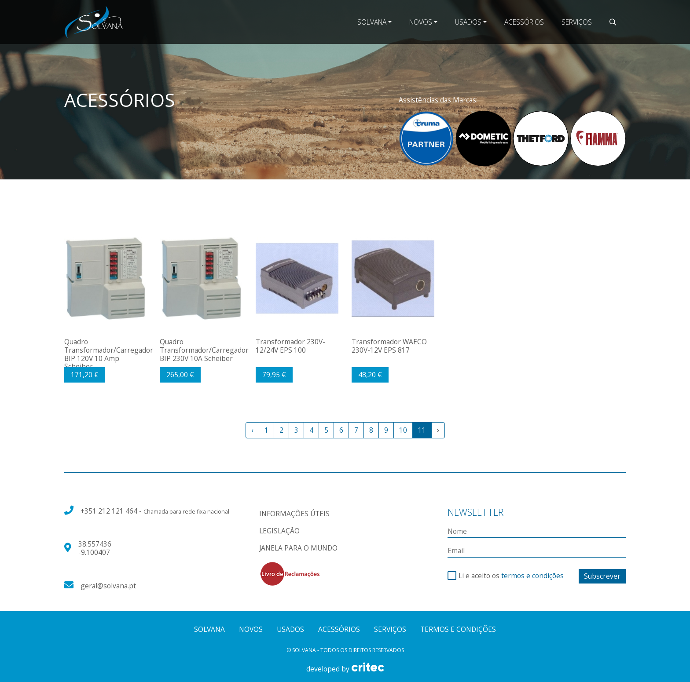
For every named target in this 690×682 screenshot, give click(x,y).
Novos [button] (420, 22)
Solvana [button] (371, 22)
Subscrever (602, 576)
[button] (613, 22)
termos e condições (532, 575)
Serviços (577, 22)
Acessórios (524, 22)
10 (403, 430)
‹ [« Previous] (252, 430)
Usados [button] (468, 22)
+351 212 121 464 (110, 511)
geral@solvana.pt (108, 586)
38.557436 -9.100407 (94, 548)
